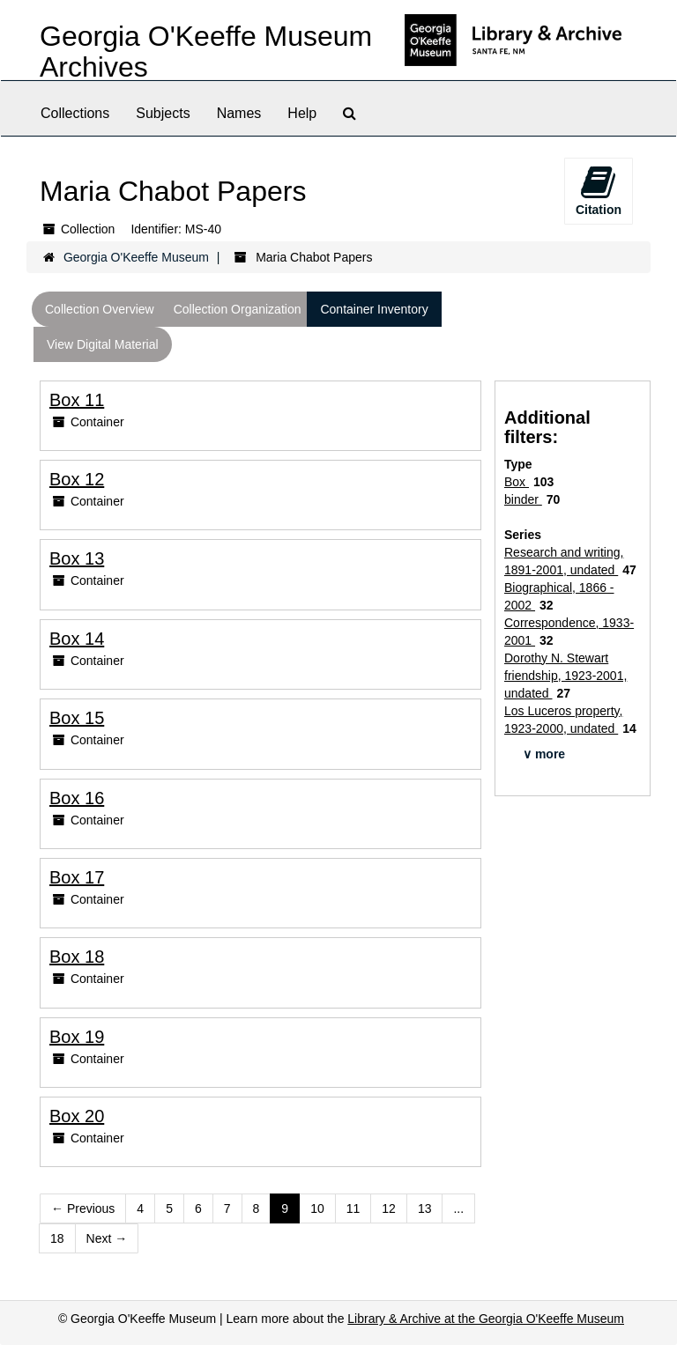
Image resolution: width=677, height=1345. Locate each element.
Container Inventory (374, 309)
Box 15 (76, 718)
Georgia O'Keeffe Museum (136, 257)
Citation (598, 190)
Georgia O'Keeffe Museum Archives (206, 51)
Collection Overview (99, 309)
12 (389, 1208)
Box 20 (76, 1116)
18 (57, 1238)
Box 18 (76, 956)
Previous (83, 1208)
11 (353, 1208)
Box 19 (76, 1036)
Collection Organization (237, 309)
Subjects (163, 113)
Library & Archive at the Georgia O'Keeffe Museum (485, 1319)
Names (239, 113)
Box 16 (76, 798)
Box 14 (76, 638)
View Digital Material (103, 344)
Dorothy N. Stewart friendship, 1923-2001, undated (565, 675)
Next (107, 1238)
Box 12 (76, 479)
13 (425, 1208)
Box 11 (76, 400)
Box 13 (76, 558)
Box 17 (76, 877)
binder (523, 499)
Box (516, 482)
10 (317, 1208)
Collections (75, 113)
